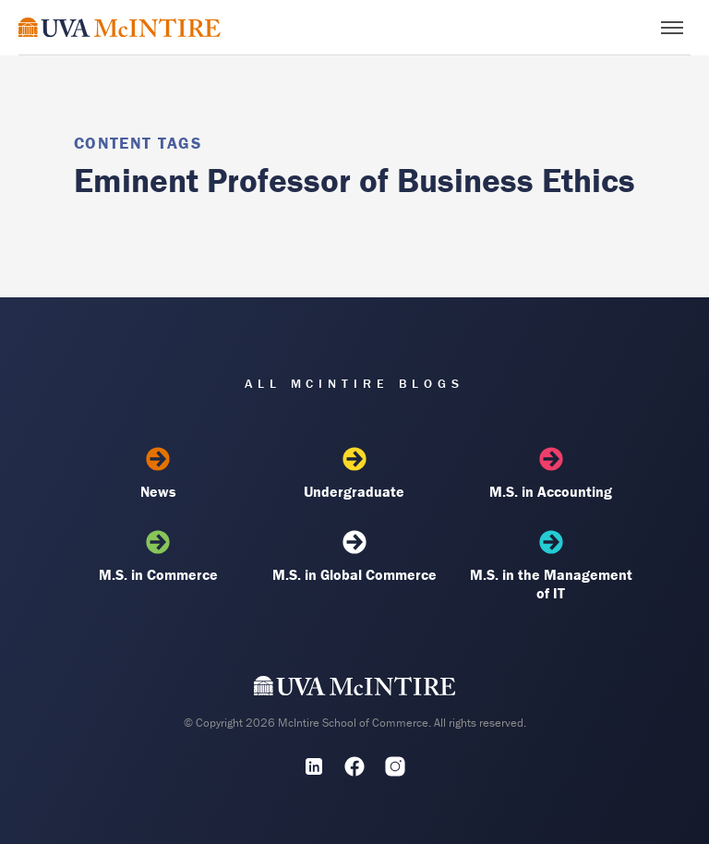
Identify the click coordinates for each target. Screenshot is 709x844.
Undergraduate (354, 473)
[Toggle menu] (672, 27)
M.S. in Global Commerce (354, 557)
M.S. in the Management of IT (551, 566)
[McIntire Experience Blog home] (119, 27)
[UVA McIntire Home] (355, 690)
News (158, 473)
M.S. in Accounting (551, 473)
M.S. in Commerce (158, 557)
